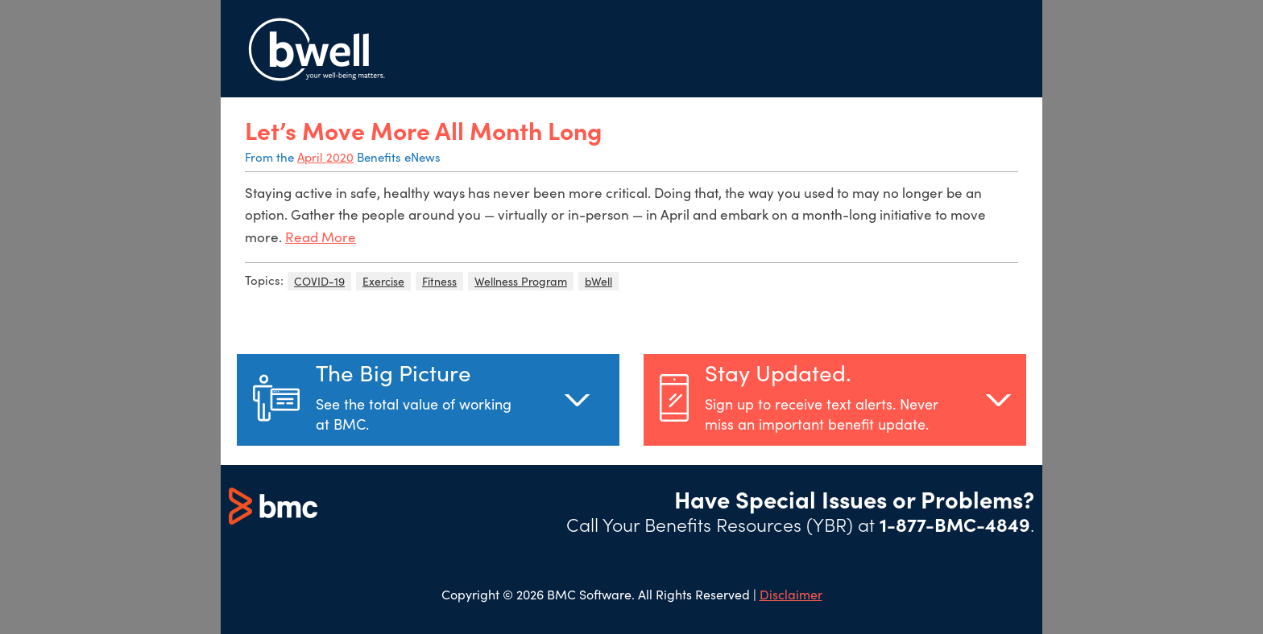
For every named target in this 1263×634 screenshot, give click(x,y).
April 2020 (325, 157)
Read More (320, 237)
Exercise (383, 281)
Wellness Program (520, 281)
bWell (598, 281)
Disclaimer (791, 594)
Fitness (439, 281)
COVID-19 (319, 281)
